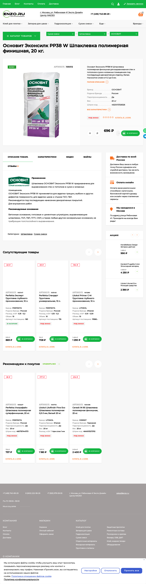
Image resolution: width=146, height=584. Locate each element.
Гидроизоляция (83, 534)
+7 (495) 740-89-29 (100, 14)
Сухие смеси (40, 234)
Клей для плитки (83, 527)
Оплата (41, 4)
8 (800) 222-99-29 (32, 493)
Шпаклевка (26, 234)
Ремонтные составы (115, 531)
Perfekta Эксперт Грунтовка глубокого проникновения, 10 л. (17, 298)
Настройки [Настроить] (90, 570)
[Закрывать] (144, 559)
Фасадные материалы (85, 545)
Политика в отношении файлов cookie (31, 576)
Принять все (131, 570)
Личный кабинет (46, 531)
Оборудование (113, 545)
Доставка (54, 4)
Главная (7, 4)
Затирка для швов (84, 531)
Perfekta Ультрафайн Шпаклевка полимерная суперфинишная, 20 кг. (18, 410)
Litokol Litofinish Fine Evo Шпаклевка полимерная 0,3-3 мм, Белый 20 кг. (52, 410)
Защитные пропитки (116, 527)
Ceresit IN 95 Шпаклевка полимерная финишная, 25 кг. (85, 410)
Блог (17, 4)
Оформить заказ (46, 534)
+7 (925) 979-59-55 (54, 493)
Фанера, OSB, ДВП (115, 538)
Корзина (43, 527)
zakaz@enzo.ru (122, 493)
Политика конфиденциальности (21, 579)
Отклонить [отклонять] (110, 570)
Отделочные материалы (86, 541)
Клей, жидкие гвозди (116, 541)
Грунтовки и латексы (85, 548)
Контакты (28, 4)
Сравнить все (52, 364)
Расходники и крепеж (116, 534)
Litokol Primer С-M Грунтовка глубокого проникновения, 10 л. (83, 298)
